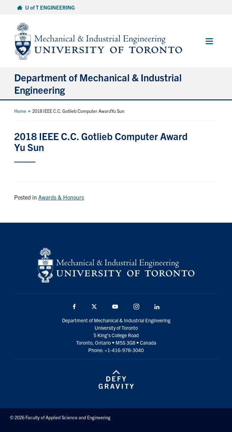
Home (20, 111)
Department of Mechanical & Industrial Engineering (98, 83)
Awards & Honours (61, 197)
